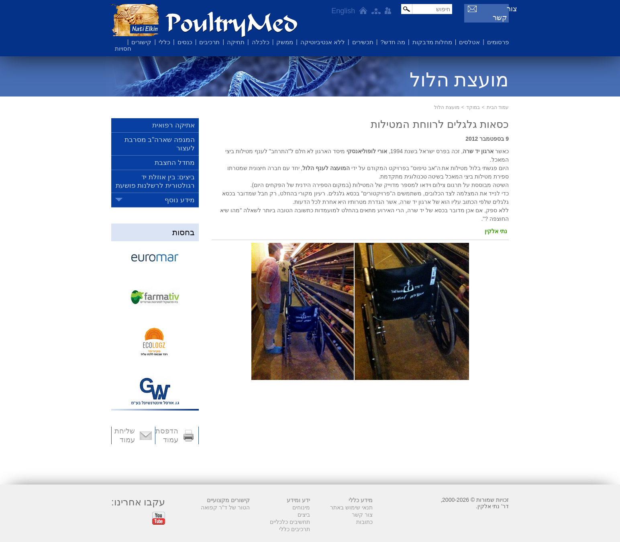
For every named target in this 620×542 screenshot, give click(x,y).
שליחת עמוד (124, 435)
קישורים (141, 42)
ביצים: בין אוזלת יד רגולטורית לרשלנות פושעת (155, 181)
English (339, 11)
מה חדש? (392, 42)
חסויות (123, 48)
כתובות (364, 522)
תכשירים (362, 42)
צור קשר (493, 9)
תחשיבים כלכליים (290, 522)
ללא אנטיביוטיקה (322, 42)
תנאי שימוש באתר (351, 507)
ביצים (304, 514)
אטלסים (469, 42)
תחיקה (236, 42)
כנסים (184, 42)
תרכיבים (209, 42)
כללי (164, 42)
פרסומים (498, 42)
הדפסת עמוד (166, 435)
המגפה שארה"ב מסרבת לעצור (159, 144)
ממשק (284, 42)
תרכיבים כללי (294, 529)
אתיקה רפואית (173, 125)
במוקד (473, 107)
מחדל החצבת (175, 162)
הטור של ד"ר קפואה (225, 507)
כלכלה (260, 42)
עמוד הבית (498, 107)
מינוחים (301, 507)
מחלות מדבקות (432, 42)
